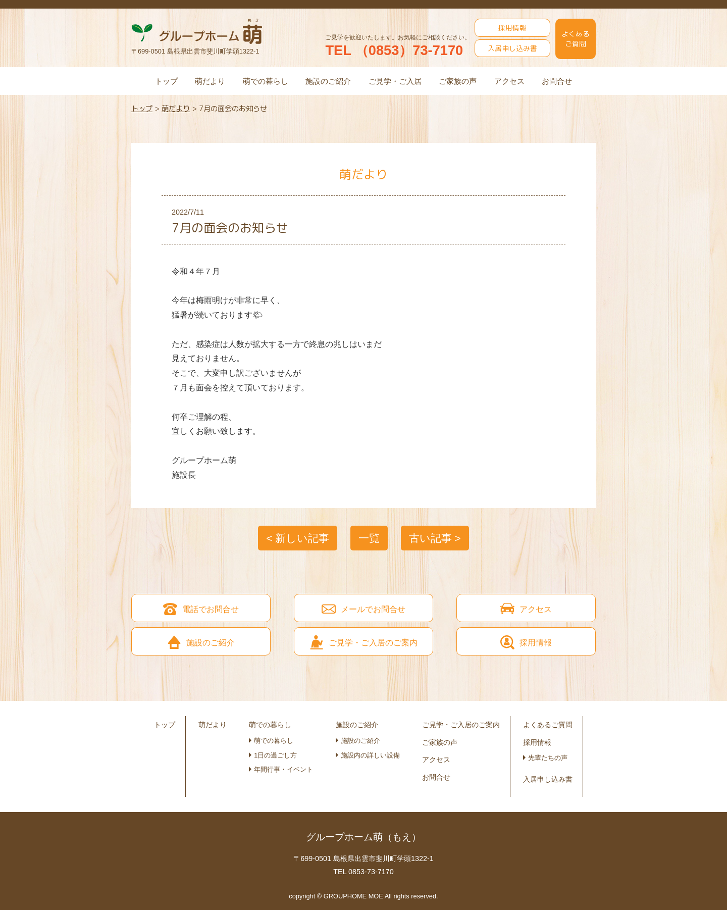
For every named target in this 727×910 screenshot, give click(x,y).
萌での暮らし (265, 81)
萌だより (210, 81)
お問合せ (557, 81)
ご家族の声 (458, 81)
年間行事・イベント (283, 769)
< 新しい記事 (297, 538)
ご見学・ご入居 (395, 81)
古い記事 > (435, 538)
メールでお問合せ (363, 609)
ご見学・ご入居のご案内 (461, 725)
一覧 (369, 538)
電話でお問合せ (201, 609)
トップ (166, 81)
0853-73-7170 (371, 872)
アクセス (509, 81)
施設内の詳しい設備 (370, 755)
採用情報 (512, 27)
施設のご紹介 (328, 81)
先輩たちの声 (547, 758)
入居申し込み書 (512, 48)
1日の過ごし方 (275, 755)
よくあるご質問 (575, 38)
